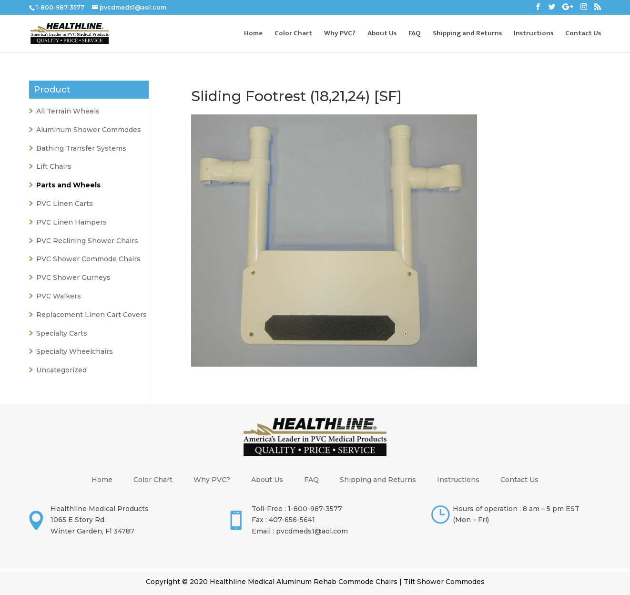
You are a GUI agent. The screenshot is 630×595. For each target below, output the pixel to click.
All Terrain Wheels (68, 111)
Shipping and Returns (467, 34)
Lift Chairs (53, 166)
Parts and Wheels (68, 185)
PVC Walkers (58, 296)
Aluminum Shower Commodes (88, 129)
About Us (381, 34)
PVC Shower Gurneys (73, 277)
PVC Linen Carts (64, 203)
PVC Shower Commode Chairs (88, 259)
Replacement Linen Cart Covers (91, 314)
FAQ (414, 34)
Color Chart (293, 34)
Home (253, 34)
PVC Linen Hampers (71, 222)
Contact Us (583, 34)
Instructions (533, 34)
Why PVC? (340, 34)
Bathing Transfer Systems (81, 148)
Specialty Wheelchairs (74, 351)
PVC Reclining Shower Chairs (87, 240)
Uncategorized (61, 370)
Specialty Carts (61, 333)
